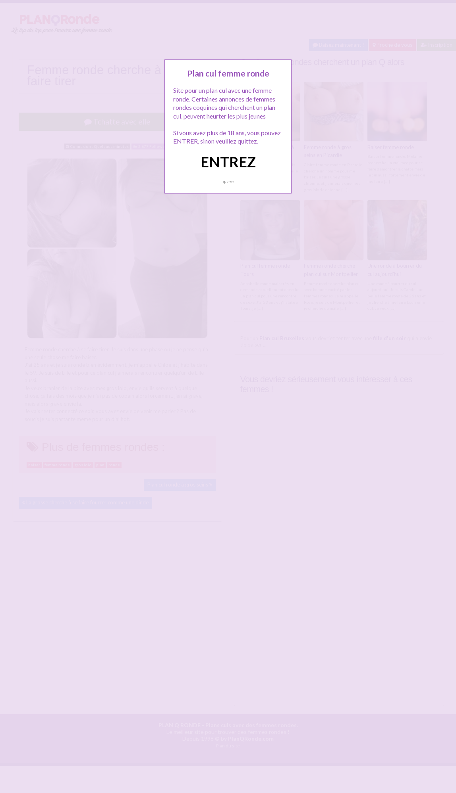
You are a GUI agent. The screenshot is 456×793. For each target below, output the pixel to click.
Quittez (228, 182)
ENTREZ (228, 161)
